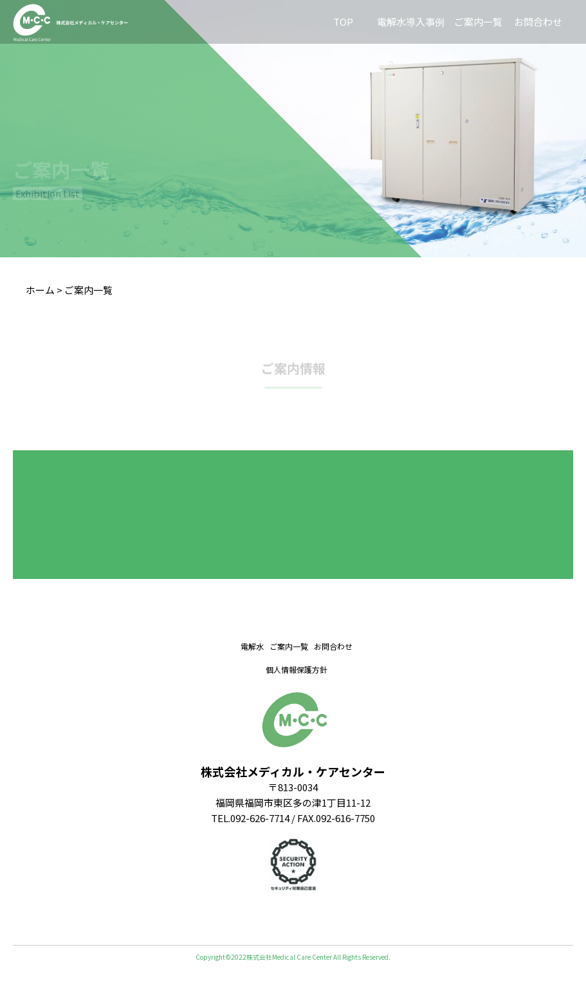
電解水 (252, 646)
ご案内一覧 (478, 21)
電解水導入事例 (410, 21)
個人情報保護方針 (296, 669)
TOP (343, 21)
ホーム (40, 290)
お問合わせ (538, 21)
